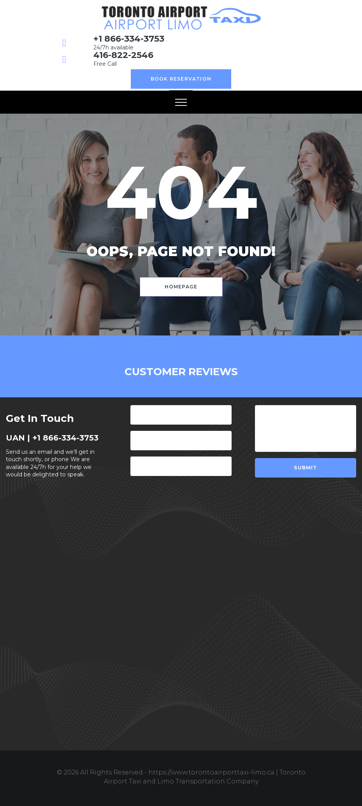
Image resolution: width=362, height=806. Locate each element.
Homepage (181, 287)
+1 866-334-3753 (128, 38)
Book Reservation (181, 79)
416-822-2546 (123, 55)
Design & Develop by (181, 790)
